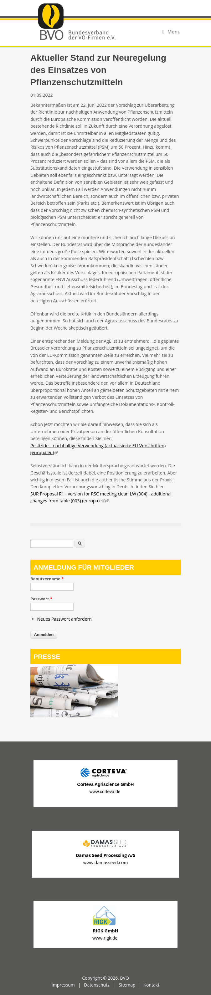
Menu (171, 31)
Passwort (41, 599)
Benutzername (47, 579)
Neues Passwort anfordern (64, 619)
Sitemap (127, 985)
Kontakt (151, 985)
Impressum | (68, 985)
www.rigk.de (105, 938)
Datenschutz (96, 985)
